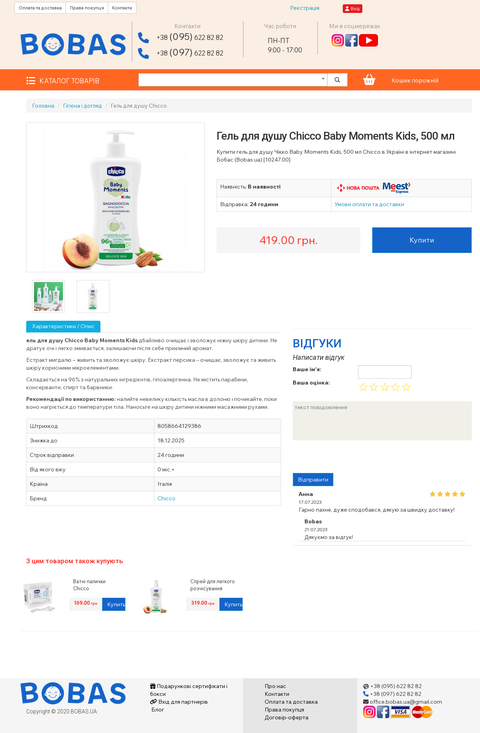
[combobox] (233, 79)
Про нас (275, 686)
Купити (422, 239)
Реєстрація (304, 7)
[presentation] (352, 457)
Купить (116, 604)
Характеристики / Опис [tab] (63, 326)
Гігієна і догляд (82, 105)
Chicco (167, 498)
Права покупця (87, 8)
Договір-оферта (286, 717)
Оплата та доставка (40, 8)
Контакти (122, 8)
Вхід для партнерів (179, 701)
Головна (43, 105)
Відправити (313, 479)
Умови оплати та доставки (369, 204)
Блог (157, 709)
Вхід (352, 8)
